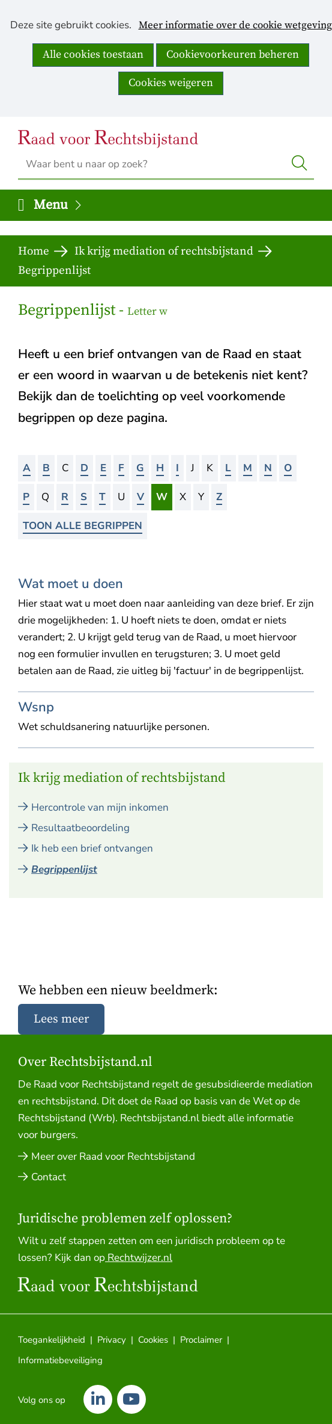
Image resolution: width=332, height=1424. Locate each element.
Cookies (153, 1340)
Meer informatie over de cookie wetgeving (235, 26)
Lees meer (61, 1019)
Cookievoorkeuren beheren (232, 54)
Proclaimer (201, 1340)
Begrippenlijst (64, 869)
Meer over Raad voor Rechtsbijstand (113, 1156)
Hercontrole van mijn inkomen (100, 807)
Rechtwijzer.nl (138, 1258)
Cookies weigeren (170, 83)
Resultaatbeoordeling (80, 828)
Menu (58, 204)
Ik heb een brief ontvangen (92, 848)
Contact (48, 1177)
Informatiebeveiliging (60, 1360)
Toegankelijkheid (51, 1340)
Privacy (111, 1340)
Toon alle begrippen (82, 526)
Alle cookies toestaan (93, 54)
